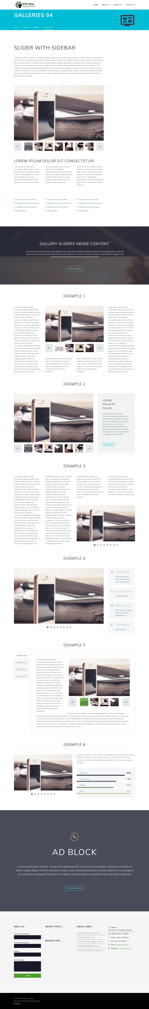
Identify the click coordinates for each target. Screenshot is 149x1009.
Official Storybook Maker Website (90, 942)
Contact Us (130, 5)
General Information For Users (89, 933)
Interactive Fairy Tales (86, 937)
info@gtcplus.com (122, 945)
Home (96, 5)
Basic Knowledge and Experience (90, 950)
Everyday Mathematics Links (89, 946)
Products (117, 5)
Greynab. (17, 1004)
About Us (106, 5)
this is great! (74, 269)
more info (108, 445)
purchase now (74, 888)
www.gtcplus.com (124, 948)
